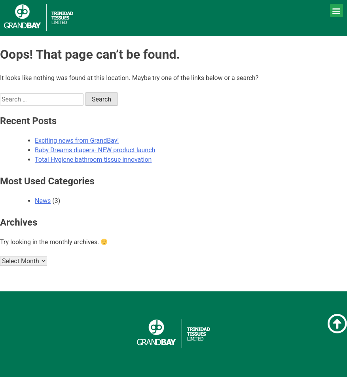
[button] (336, 10)
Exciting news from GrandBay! (77, 140)
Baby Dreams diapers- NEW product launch (95, 150)
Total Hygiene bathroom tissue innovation (93, 159)
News (43, 201)
